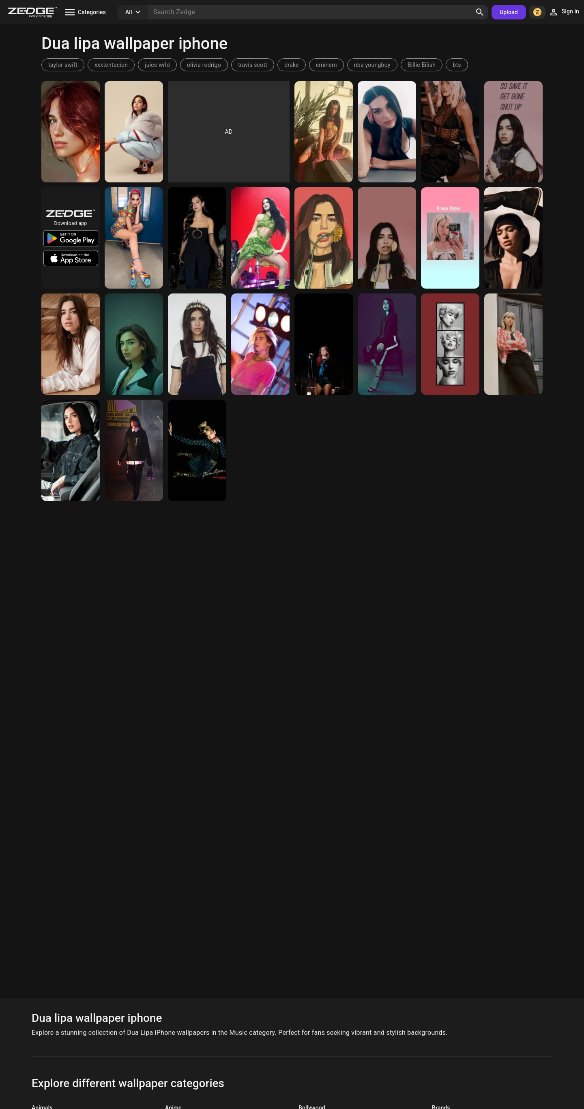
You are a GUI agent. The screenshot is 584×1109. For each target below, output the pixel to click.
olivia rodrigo (204, 65)
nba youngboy (372, 65)
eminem (326, 65)
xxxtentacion (111, 65)
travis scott (252, 65)
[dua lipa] (323, 238)
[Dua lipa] (513, 131)
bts (457, 65)
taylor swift (62, 65)
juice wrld (157, 65)
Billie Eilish (422, 65)
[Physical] (197, 450)
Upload (509, 12)
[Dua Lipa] (70, 131)
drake (291, 65)
